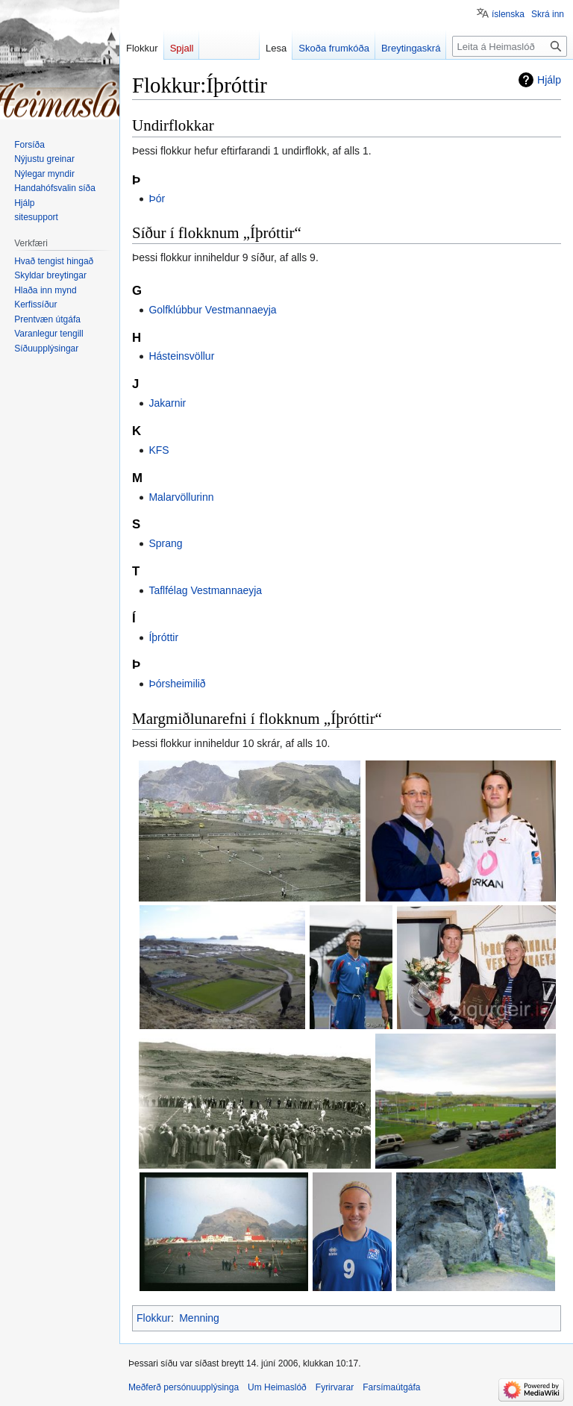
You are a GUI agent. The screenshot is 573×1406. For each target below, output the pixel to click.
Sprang (165, 543)
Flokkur (154, 1318)
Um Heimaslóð (277, 1387)
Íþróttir (163, 637)
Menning (199, 1318)
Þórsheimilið (176, 684)
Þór (156, 198)
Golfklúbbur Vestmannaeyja (212, 310)
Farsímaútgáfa (391, 1387)
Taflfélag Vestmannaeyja (205, 590)
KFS (158, 450)
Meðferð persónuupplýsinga (183, 1387)
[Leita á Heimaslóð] (509, 46)
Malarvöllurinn (180, 497)
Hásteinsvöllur (181, 356)
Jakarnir (167, 403)
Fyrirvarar (335, 1387)
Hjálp (549, 80)
